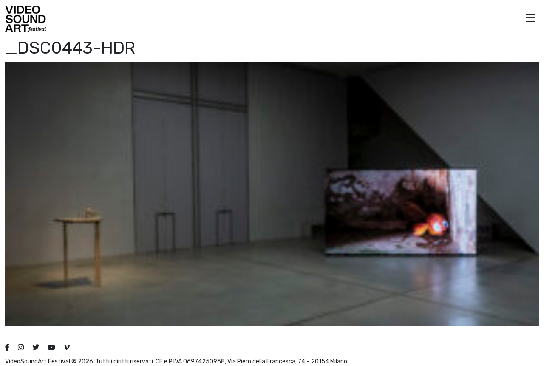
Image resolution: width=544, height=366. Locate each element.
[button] (530, 19)
